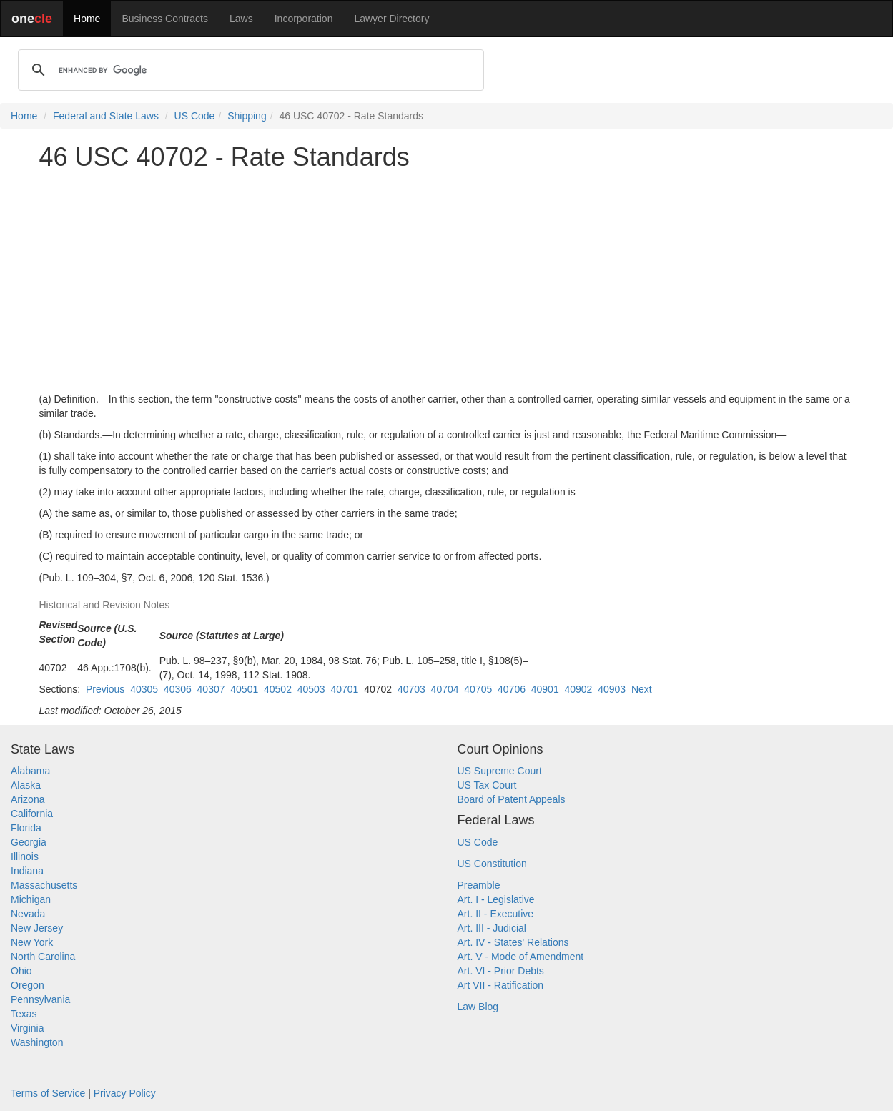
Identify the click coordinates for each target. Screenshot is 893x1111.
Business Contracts (165, 18)
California (32, 813)
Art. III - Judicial (492, 928)
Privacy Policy (125, 1093)
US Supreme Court (500, 770)
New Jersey (37, 928)
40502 (278, 689)
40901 (545, 689)
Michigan (31, 899)
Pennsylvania (40, 999)
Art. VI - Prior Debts (501, 971)
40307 (211, 689)
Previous (105, 689)
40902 (578, 689)
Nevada (28, 913)
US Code (194, 116)
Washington (37, 1042)
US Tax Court (487, 785)
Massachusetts (44, 885)
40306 (178, 689)
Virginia (27, 1028)
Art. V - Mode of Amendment (521, 956)
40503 (311, 689)
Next (641, 689)
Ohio (21, 971)
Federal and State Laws (106, 116)
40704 (445, 689)
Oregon (27, 985)
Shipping (247, 116)
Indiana (27, 871)
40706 (512, 689)
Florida (26, 828)
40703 (411, 689)
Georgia (28, 842)
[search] (249, 70)
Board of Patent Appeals (512, 799)
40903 (612, 689)
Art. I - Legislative (496, 899)
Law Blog (478, 1006)
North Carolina (43, 956)
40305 (144, 689)
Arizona (27, 799)
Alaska (26, 785)
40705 (478, 689)
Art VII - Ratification (501, 985)
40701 (344, 689)
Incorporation (304, 18)
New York (32, 942)
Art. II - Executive (496, 913)
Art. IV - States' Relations (513, 942)
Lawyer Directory (391, 18)
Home (87, 18)
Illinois (25, 856)
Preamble (479, 885)
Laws (241, 18)
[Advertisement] (446, 282)
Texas (24, 1013)
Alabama (30, 770)
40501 (244, 689)
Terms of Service (48, 1093)
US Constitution (492, 863)
